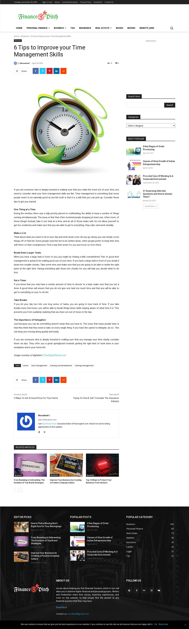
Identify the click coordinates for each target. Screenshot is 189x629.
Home (16, 36)
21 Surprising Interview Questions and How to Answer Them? (157, 194)
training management (84, 365)
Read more (163, 624)
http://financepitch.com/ (47, 420)
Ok (155, 624)
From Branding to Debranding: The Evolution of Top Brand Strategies (46, 540)
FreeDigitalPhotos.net (55, 355)
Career (25, 365)
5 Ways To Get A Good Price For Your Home (36, 398)
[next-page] (21, 490)
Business (25, 36)
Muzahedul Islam (49, 424)
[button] (171, 28)
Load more (151, 206)
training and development (61, 365)
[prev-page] (16, 490)
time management (39, 365)
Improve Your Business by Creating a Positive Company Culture (45, 556)
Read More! (61, 607)
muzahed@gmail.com (78, 613)
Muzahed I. (25, 63)
